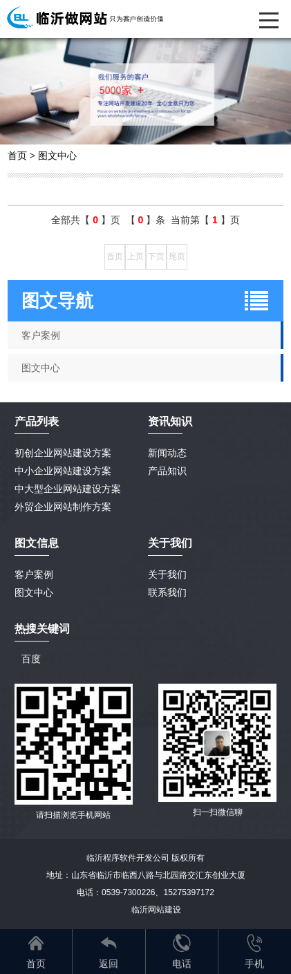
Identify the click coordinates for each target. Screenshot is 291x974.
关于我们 (167, 574)
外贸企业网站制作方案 (63, 506)
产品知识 (167, 470)
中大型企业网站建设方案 (68, 488)
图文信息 (37, 543)
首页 (17, 155)
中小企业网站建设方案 (63, 470)
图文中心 (57, 155)
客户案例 (34, 574)
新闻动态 (167, 452)
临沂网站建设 (156, 910)
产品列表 (37, 421)
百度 (31, 658)
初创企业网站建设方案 (63, 452)
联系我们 (167, 592)
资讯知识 (170, 421)
